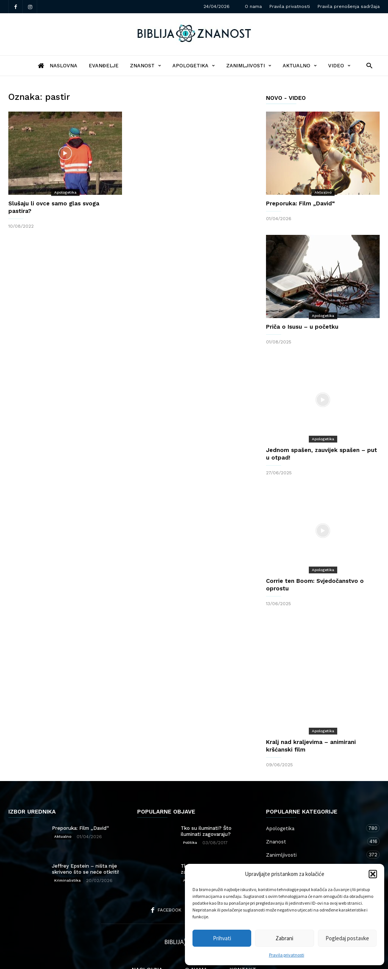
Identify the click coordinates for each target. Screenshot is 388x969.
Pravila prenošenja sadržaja (349, 6)
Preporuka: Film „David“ (300, 203)
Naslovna (147, 939)
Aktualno (300, 65)
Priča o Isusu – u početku (302, 326)
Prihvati (222, 938)
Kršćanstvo (315, 851)
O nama (253, 6)
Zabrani (284, 938)
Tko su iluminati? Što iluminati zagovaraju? (206, 801)
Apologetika (193, 65)
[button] (373, 874)
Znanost (145, 65)
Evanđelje (104, 65)
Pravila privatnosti (286, 955)
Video (339, 65)
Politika (190, 812)
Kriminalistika (67, 850)
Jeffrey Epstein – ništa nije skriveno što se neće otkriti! (85, 839)
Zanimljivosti (248, 65)
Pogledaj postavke (347, 938)
